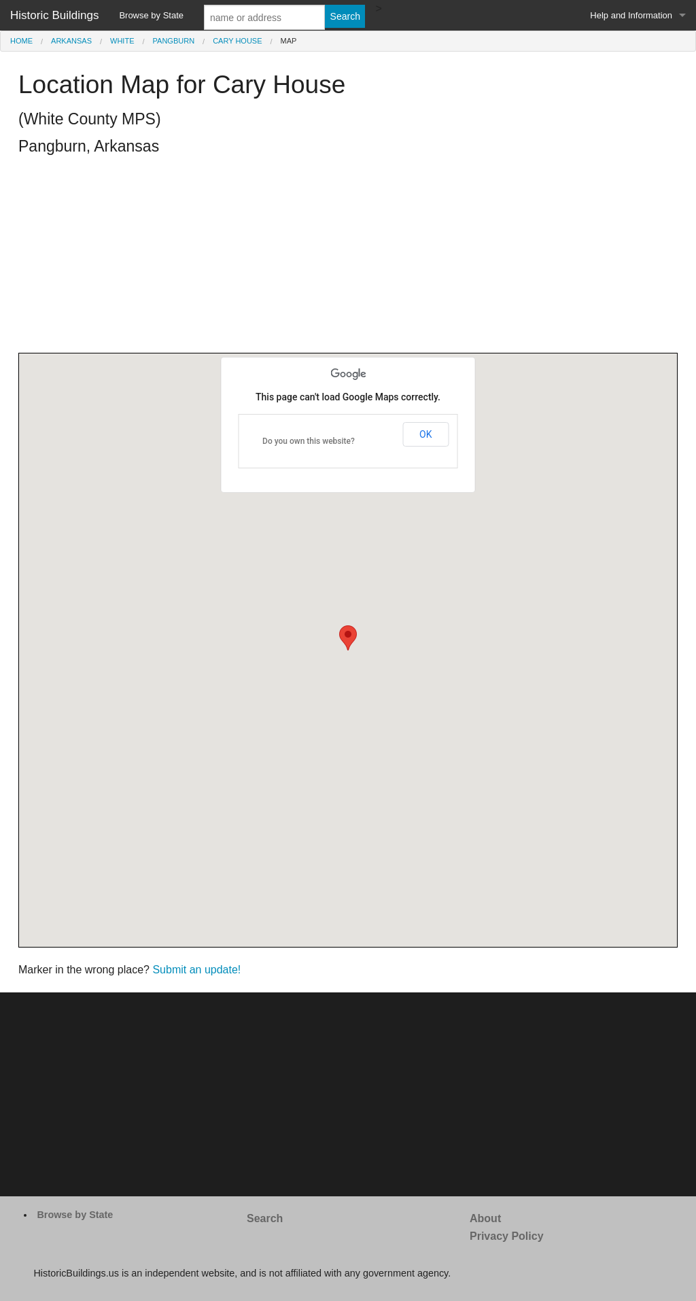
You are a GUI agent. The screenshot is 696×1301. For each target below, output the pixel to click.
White (122, 41)
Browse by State (151, 15)
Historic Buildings (54, 15)
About (485, 1218)
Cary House (237, 41)
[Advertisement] (348, 257)
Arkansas (71, 41)
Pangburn (174, 41)
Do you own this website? (308, 441)
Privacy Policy (507, 1236)
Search (265, 1218)
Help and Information (631, 15)
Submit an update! (196, 969)
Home (21, 41)
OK (425, 434)
